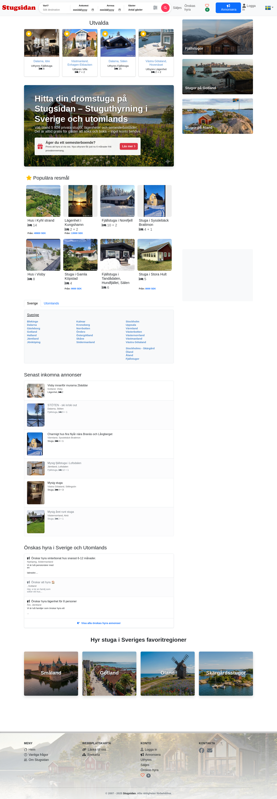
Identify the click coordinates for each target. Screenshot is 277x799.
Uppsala (131, 324)
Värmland (132, 328)
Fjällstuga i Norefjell (117, 220)
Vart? (46, 5)
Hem (29, 749)
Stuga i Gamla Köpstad (76, 276)
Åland (129, 355)
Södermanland (85, 342)
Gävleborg (33, 328)
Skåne (80, 338)
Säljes (177, 8)
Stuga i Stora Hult (153, 274)
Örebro (80, 331)
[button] (269, 8)
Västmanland (134, 338)
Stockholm (132, 321)
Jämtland (33, 338)
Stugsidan (129, 793)
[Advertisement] (218, 191)
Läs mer (128, 146)
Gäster (131, 5)
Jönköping (33, 342)
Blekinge (32, 321)
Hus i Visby (36, 274)
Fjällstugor (132, 358)
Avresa (110, 5)
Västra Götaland (136, 342)
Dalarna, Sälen (118, 61)
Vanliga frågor (36, 754)
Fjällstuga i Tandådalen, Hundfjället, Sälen (115, 278)
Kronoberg (83, 324)
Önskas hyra (189, 7)
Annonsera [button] (228, 7)
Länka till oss (94, 749)
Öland (129, 351)
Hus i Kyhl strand (41, 220)
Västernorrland (135, 335)
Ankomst (84, 5)
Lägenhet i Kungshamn (74, 222)
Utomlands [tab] (51, 303)
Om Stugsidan (36, 760)
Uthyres (146, 760)
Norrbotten (83, 328)
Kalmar (80, 321)
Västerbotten (134, 331)
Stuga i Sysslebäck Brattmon (154, 222)
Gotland (32, 331)
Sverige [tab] (32, 303)
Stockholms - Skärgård (140, 348)
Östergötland (84, 335)
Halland (32, 335)
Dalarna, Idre (42, 61)
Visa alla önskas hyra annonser (99, 623)
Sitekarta (91, 754)
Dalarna (32, 324)
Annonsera (151, 754)
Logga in (249, 7)
